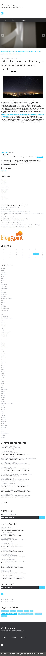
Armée (2, 280)
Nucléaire (3, 375)
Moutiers (3, 490)
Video (2, 431)
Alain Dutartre (4, 463)
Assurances (4, 286)
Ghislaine (3, 469)
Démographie (4, 316)
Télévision (3, 417)
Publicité (3, 395)
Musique (3, 371)
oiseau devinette (22, 613)
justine (2, 485)
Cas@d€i (12, 217)
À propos (23, 20)
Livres (2, 360)
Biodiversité (4, 294)
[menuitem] (5, 20)
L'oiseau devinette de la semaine (18, 463)
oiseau (31, 613)
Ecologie (3, 162)
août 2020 (3, 195)
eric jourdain (4, 474)
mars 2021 (3, 181)
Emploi (2, 328)
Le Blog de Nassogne (34, 224)
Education (3, 326)
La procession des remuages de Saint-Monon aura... (14, 224)
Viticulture (3, 435)
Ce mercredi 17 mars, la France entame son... (12, 539)
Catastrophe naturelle (6, 298)
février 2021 (4, 183)
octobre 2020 (4, 191)
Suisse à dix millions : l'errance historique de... (12, 219)
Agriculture (3, 272)
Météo (2, 369)
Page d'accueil (4, 53)
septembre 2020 (5, 193)
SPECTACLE (4, 409)
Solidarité (3, 407)
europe (26, 611)
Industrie (3, 346)
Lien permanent (6, 160)
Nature (2, 373)
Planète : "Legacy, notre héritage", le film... (11, 566)
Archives (14, 20)
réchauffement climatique (8, 613)
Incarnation (10, 209)
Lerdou (2, 453)
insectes (25, 163)
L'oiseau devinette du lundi (15, 53)
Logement (3, 361)
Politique (3, 391)
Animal (26, 160)
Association (4, 284)
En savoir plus (26, 654)
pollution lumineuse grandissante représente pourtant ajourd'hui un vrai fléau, (22, 115)
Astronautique (4, 288)
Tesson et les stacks (6, 223)
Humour (3, 344)
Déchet (2, 314)
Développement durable (34, 160)
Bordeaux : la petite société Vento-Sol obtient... (13, 577)
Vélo (2, 429)
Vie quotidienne (4, 433)
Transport (3, 421)
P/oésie (30, 226)
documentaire (4, 611)
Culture (2, 312)
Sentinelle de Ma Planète (7, 403)
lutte (32, 611)
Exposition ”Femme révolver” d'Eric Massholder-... (13, 226)
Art (1, 282)
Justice (2, 356)
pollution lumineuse (17, 163)
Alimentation (4, 274)
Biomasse (3, 296)
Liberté (27, 219)
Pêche (2, 381)
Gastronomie (4, 340)
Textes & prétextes (18, 223)
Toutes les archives (5, 199)
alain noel (4, 616)
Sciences (29, 162)
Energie (7, 162)
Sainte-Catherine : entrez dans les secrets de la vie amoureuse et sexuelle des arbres (20, 51)
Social (2, 405)
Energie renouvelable (6, 332)
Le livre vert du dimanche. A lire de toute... (18, 490)
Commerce (3, 306)
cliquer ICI (40, 157)
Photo (2, 387)
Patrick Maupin (4, 458)
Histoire (3, 342)
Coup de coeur (4, 310)
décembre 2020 (5, 187)
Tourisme (3, 419)
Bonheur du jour (16, 207)
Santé (25, 162)
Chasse (2, 300)
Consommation (5, 308)
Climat (2, 304)
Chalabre (28, 211)
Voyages (3, 437)
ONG (2, 379)
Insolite (2, 352)
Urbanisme (35, 162)
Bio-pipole (3, 292)
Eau (2, 320)
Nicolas (2, 447)
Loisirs (2, 364)
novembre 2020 (5, 189)
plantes (29, 163)
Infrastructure (4, 348)
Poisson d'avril (4, 389)
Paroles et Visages (19, 220)
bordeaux (20, 611)
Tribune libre (4, 425)
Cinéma (3, 302)
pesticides (13, 611)
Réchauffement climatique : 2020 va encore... (18, 469)
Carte (4, 502)
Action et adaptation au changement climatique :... (23, 458)
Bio (1, 290)
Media (2, 367)
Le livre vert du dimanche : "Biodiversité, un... (20, 474)
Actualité (21, 160)
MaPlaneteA (8, 5)
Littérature (3, 358)
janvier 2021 (4, 185)
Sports (2, 413)
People (2, 383)
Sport (2, 411)
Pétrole (2, 385)
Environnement (14, 162)
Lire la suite (4, 171)
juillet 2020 (3, 197)
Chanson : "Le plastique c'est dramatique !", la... (18, 485)
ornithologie (38, 613)
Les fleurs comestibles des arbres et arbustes (12, 211)
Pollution (20, 162)
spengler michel (5, 479)
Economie (3, 324)
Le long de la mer (5, 207)
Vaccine (3, 209)
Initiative (3, 350)
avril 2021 (3, 179)
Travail (2, 423)
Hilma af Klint (4, 217)
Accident (3, 268)
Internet (3, 354)
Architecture (4, 278)
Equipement (4, 336)
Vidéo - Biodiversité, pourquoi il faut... (20, 479)
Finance (3, 338)
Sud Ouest (3, 415)
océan (2, 377)
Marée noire (4, 365)
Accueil (5, 20)
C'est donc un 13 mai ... (6, 220)
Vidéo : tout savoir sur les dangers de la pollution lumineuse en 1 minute (22, 65)
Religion (3, 397)
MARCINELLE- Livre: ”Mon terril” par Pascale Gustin (14, 213)
